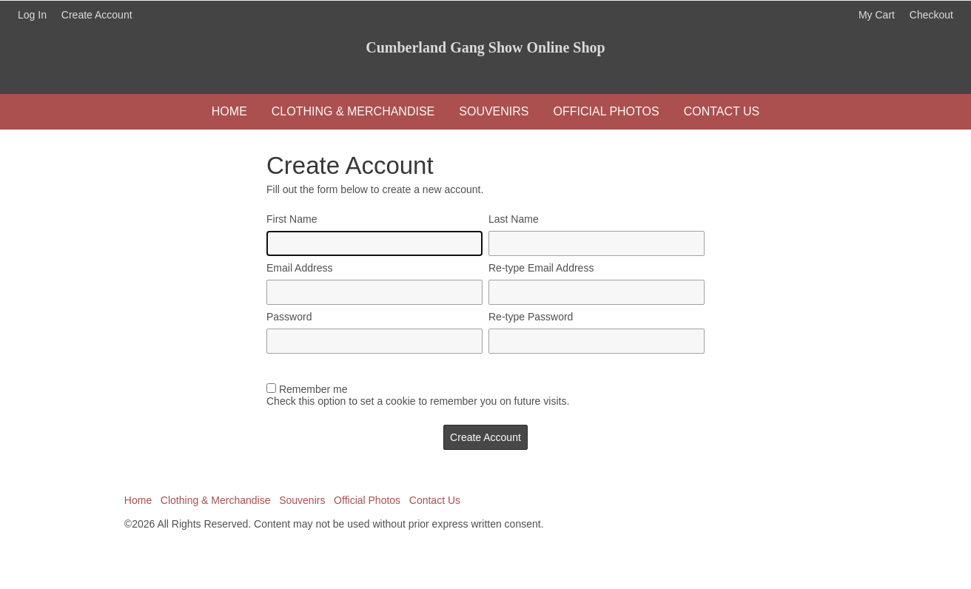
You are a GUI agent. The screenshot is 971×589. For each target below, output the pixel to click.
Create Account (96, 15)
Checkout (931, 15)
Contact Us (722, 111)
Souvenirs (493, 111)
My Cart (878, 15)
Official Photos (606, 111)
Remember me (313, 389)
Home (229, 111)
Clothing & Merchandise (353, 111)
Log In (32, 15)
